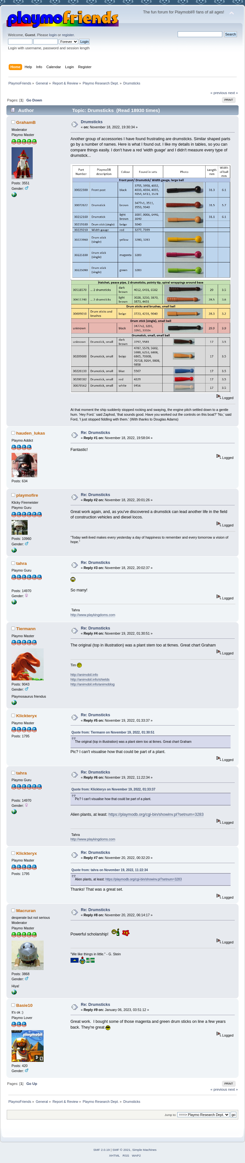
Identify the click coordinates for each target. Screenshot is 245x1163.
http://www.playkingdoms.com (93, 615)
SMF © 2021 (122, 1149)
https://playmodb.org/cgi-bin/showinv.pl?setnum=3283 (156, 814)
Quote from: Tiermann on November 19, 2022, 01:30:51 (113, 732)
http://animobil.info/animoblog (93, 684)
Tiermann (26, 628)
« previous (218, 93)
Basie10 (24, 1005)
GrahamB (26, 122)
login (53, 35)
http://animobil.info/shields (90, 679)
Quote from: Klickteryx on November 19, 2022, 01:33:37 (114, 789)
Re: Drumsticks (95, 432)
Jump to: (170, 1115)
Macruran (26, 910)
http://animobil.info (84, 675)
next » (233, 93)
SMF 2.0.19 (101, 1149)
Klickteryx (26, 715)
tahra (21, 563)
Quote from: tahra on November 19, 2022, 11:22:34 (110, 870)
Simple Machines (144, 1149)
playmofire (27, 495)
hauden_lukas (30, 433)
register (68, 35)
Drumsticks (92, 122)
